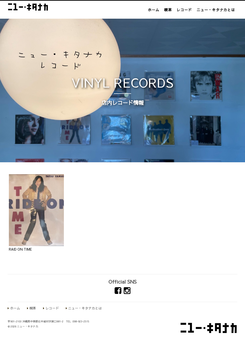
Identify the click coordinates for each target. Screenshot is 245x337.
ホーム (153, 9)
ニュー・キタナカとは (216, 9)
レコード (184, 9)
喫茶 (168, 9)
